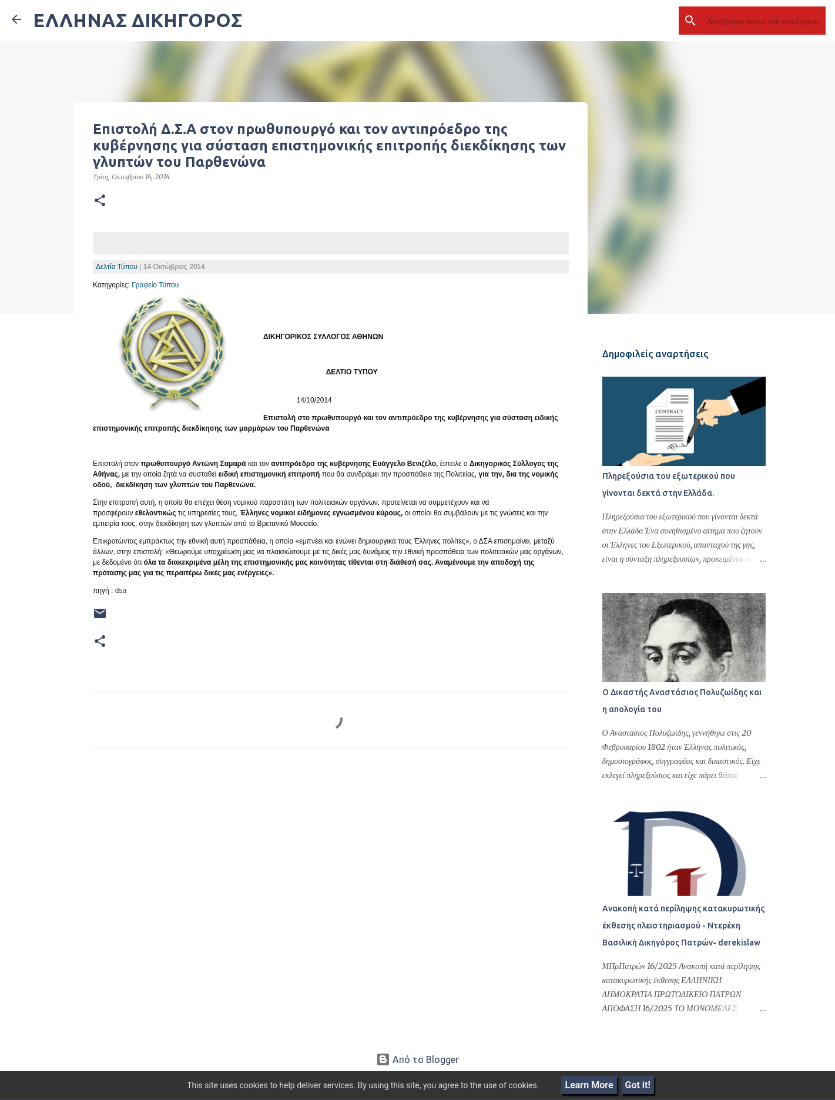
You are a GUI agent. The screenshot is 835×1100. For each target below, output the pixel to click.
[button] (100, 201)
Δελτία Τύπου (117, 267)
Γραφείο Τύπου (155, 285)
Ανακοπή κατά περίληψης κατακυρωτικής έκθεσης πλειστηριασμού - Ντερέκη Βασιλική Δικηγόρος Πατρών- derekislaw (682, 926)
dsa (120, 590)
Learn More (589, 1085)
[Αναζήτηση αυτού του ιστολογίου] (764, 20)
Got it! (637, 1085)
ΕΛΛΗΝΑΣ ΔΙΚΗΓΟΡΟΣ (137, 20)
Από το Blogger (417, 1059)
